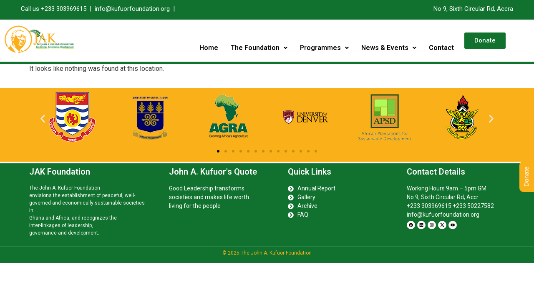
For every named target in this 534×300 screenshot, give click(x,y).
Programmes (324, 48)
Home (208, 48)
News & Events (388, 48)
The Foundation (259, 48)
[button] (259, 48)
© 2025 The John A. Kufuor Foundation (267, 253)
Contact (441, 48)
